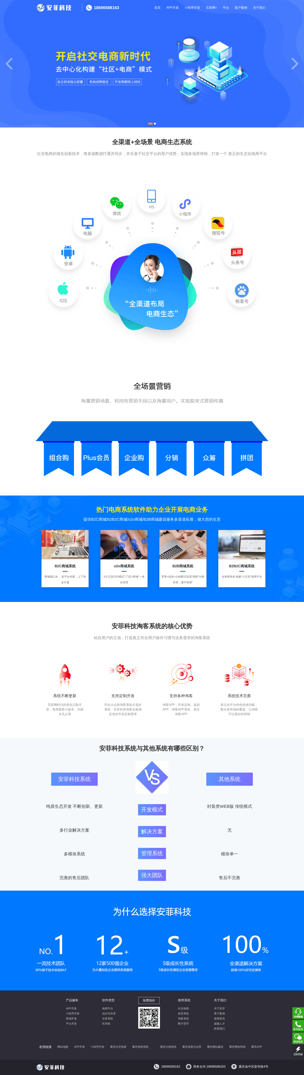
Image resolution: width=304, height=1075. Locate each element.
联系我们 (219, 1028)
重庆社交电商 (118, 1046)
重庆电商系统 (140, 1046)
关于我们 (259, 7)
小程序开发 (192, 7)
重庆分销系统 (168, 1046)
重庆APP (256, 1046)
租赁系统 (183, 1013)
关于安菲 (219, 1008)
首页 (157, 7)
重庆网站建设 (215, 1046)
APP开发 (172, 7)
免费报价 (149, 1000)
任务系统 (107, 1018)
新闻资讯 (219, 1018)
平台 (226, 7)
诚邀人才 (219, 1023)
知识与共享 (109, 1013)
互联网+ (211, 7)
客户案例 (241, 7)
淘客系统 (183, 1018)
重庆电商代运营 (191, 1046)
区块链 (106, 1023)
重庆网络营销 (237, 1046)
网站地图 (62, 1046)
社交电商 (183, 1008)
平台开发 (71, 1023)
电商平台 (107, 1008)
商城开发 (71, 1018)
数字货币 (183, 1023)
